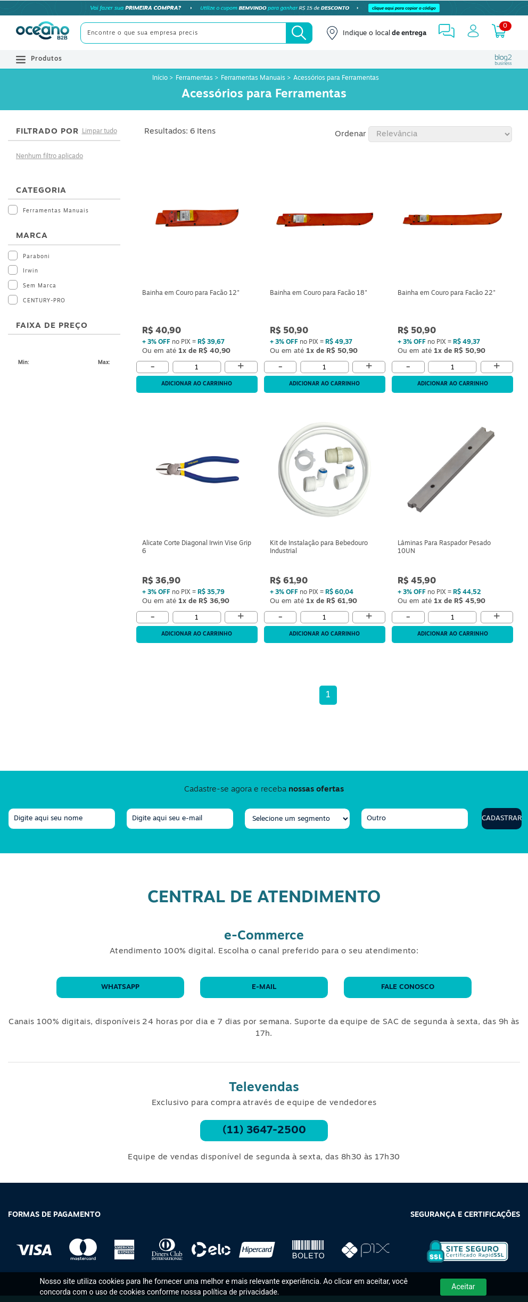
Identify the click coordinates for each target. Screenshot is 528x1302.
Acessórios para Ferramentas (336, 78)
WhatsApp (120, 987)
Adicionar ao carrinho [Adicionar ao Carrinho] (196, 384)
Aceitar (463, 1286)
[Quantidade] (196, 367)
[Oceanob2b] (42, 33)
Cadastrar (502, 818)
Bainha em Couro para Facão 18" (318, 293)
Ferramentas (194, 78)
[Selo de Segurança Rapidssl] (460, 1262)
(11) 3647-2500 (264, 1130)
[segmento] (297, 818)
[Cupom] (264, 8)
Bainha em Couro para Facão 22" (447, 293)
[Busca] (299, 33)
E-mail (264, 987)
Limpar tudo (99, 131)
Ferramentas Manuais (253, 78)
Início (160, 78)
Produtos (39, 59)
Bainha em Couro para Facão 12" (191, 293)
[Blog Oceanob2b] (503, 59)
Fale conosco (407, 987)
